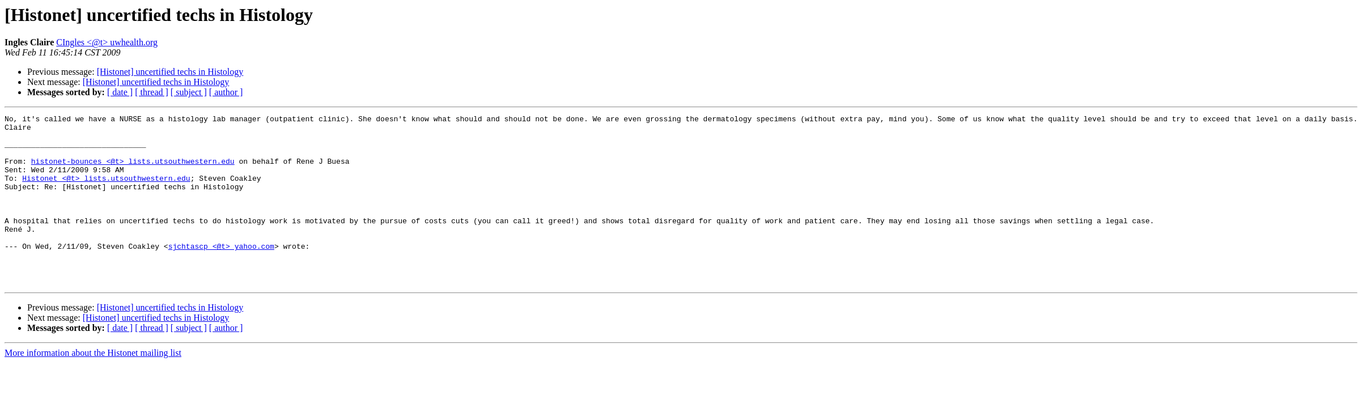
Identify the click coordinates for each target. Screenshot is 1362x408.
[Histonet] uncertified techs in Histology (170, 71)
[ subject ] (189, 92)
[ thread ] (151, 92)
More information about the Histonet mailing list (93, 387)
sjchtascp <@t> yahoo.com (221, 273)
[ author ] (226, 92)
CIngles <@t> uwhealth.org (107, 42)
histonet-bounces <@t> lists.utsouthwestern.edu (133, 171)
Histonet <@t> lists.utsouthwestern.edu (106, 191)
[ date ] (120, 92)
